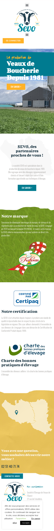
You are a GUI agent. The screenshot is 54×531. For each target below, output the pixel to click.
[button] (27, 5)
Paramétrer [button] (21, 518)
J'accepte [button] (25, 523)
